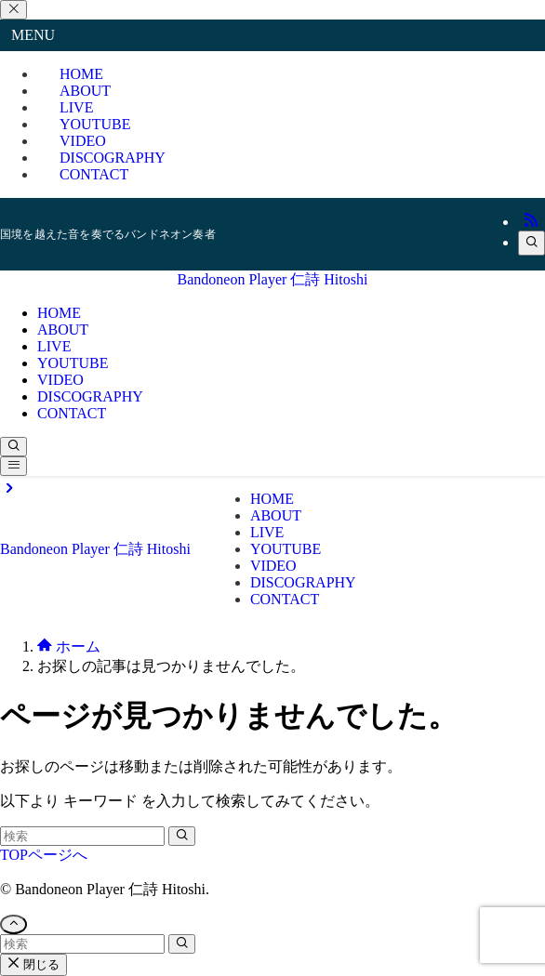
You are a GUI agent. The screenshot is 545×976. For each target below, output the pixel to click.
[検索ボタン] (13, 446)
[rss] (531, 221)
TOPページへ (43, 855)
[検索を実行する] (181, 836)
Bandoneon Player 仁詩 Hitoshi (273, 279)
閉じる (33, 964)
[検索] (531, 243)
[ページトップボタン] (13, 924)
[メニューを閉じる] (13, 10)
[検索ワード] (82, 836)
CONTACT (94, 174)
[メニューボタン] (13, 466)
